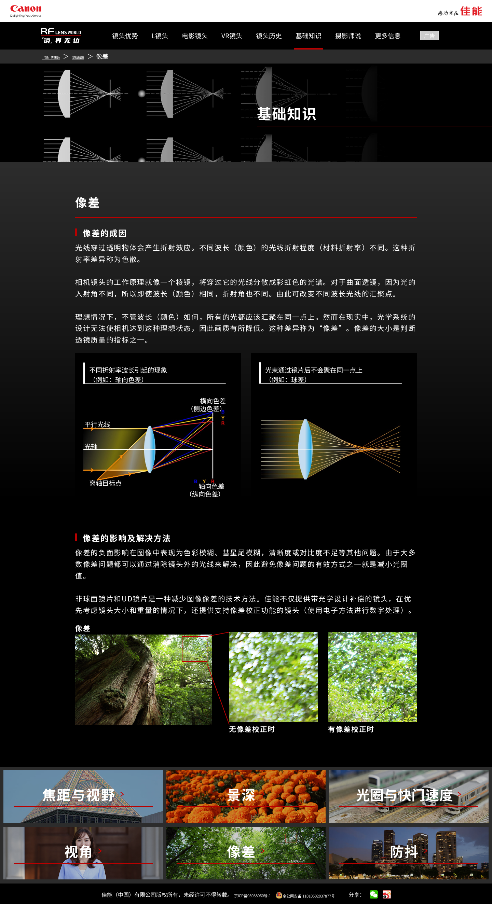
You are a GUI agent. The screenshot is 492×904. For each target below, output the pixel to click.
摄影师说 (348, 35)
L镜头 (160, 35)
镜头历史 (269, 35)
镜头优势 (125, 35)
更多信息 (388, 35)
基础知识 (309, 35)
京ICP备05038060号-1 (240, 894)
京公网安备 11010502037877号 (314, 894)
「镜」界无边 (60, 56)
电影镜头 (195, 35)
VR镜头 (231, 35)
